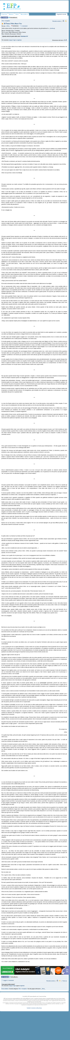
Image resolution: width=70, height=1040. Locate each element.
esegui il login (12, 40)
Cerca (17, 14)
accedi (64, 14)
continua (52, 28)
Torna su (64, 981)
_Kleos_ (8, 26)
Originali (11, 14)
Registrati (59, 14)
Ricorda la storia (56, 21)
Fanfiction (4, 14)
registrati (19, 40)
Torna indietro (4, 988)
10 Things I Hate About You (13, 23)
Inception (7, 21)
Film (3, 21)
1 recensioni (23, 26)
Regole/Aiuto (24, 14)
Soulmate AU (24, 36)
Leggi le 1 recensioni (8, 980)
